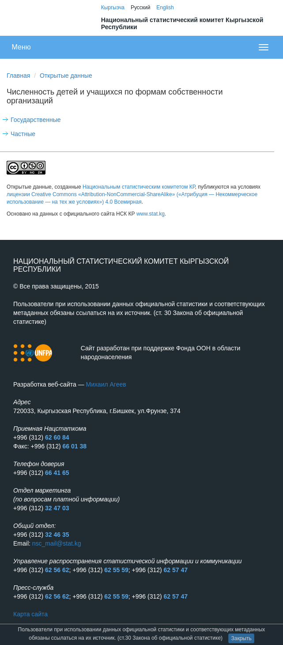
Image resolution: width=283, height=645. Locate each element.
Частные (23, 133)
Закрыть (241, 638)
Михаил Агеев (106, 384)
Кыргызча (113, 7)
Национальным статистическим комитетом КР (139, 187)
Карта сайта (30, 614)
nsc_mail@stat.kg (56, 543)
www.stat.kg (150, 214)
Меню (21, 47)
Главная (18, 75)
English (165, 7)
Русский (141, 7)
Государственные (36, 119)
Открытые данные (66, 75)
